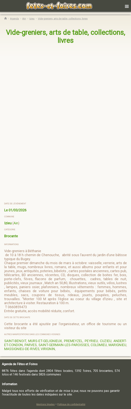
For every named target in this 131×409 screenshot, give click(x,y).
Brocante (11, 236)
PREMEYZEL (73, 341)
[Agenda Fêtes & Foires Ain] (24, 18)
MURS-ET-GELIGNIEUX (45, 341)
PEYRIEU (91, 341)
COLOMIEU (99, 345)
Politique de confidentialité (71, 404)
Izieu (8, 223)
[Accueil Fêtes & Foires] (5, 18)
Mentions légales (45, 404)
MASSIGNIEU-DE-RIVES (21, 349)
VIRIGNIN (48, 349)
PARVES (31, 345)
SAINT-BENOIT (15, 341)
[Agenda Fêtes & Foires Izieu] (31, 18)
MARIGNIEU (117, 345)
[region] (61, 79)
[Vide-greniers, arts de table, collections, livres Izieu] (63, 18)
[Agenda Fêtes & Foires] (14, 18)
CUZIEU (105, 341)
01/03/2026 (17, 210)
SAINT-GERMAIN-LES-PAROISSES (63, 345)
